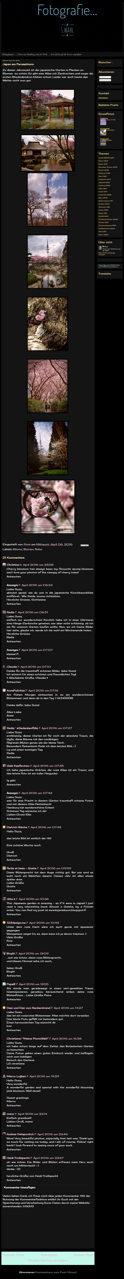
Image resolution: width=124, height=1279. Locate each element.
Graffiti (109, 140)
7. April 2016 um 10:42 (42, 922)
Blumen (28, 549)
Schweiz (101, 222)
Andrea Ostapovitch (20, 1134)
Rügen (101, 213)
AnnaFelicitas (16, 690)
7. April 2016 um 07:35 (47, 765)
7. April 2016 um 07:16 (41, 690)
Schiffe (101, 216)
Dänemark (102, 173)
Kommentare (105, 80)
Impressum (103, 98)
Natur (38, 549)
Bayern (101, 164)
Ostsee (101, 210)
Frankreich (102, 179)
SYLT (100, 231)
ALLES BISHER (104, 158)
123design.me (16, 922)
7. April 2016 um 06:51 (31, 612)
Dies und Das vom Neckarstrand (28, 1007)
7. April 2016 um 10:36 (32, 899)
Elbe (100, 176)
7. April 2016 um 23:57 (47, 1157)
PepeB (11, 984)
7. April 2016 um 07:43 (35, 793)
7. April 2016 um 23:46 (51, 1134)
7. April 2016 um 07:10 (34, 666)
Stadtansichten (104, 228)
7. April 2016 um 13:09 (32, 953)
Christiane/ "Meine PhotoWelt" (27, 1038)
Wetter (101, 235)
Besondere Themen (105, 167)
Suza (106, 246)
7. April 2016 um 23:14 (31, 1113)
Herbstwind (110, 130)
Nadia (10, 612)
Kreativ (101, 191)
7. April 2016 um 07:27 (55, 728)
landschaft (102, 195)
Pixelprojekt (104, 139)
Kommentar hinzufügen (19, 1187)
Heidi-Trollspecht (18, 1157)
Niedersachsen (104, 201)
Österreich (102, 207)
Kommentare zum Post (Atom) (56, 1272)
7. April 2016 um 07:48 (44, 827)
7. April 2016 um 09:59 (54, 868)
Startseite (49, 1255)
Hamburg (102, 185)
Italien (101, 188)
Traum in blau (111, 119)
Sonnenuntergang (105, 225)
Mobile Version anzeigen (48, 1260)
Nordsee (102, 204)
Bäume (17, 549)
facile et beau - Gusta (21, 868)
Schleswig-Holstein (106, 219)
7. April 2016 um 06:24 (35, 585)
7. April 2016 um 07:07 (35, 649)
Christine (13, 564)
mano (10, 1113)
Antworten (14, 576)
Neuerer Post (13, 1255)
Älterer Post (83, 1255)
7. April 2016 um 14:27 (67, 1007)
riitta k (11, 899)
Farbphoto (104, 118)
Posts (102, 77)
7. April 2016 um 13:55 (32, 984)
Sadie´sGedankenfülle (22, 728)
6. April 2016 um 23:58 (36, 564)
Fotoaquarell (104, 128)
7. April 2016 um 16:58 (65, 1038)
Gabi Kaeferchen (18, 765)
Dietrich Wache (17, 827)
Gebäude (102, 182)
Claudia (12, 666)
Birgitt (11, 953)
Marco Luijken (16, 1076)
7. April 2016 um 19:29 (42, 1076)
